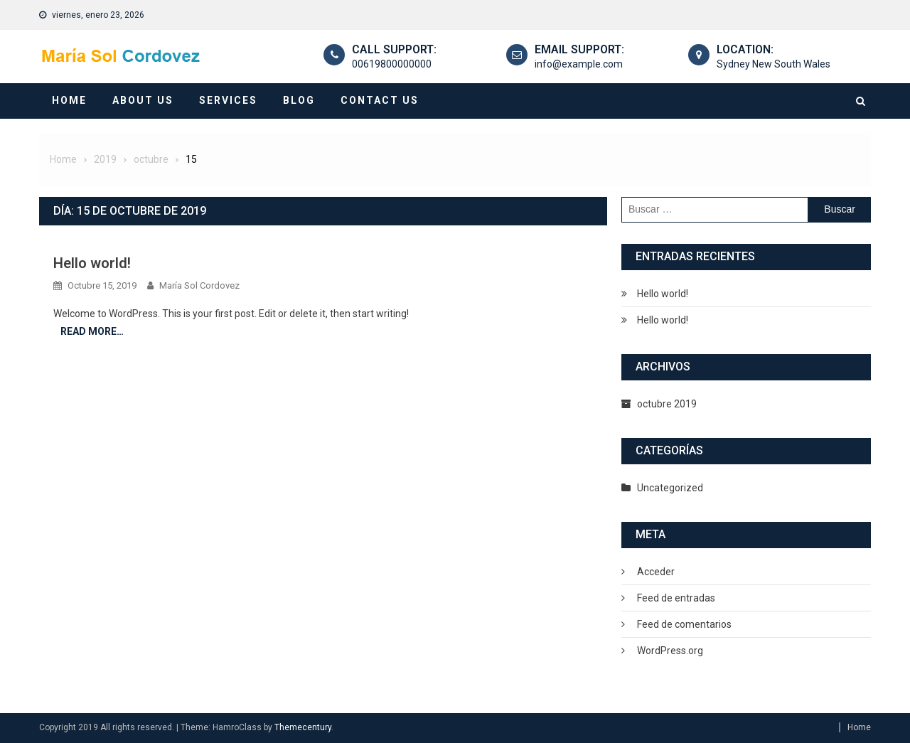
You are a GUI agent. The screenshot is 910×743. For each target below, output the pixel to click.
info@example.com (579, 64)
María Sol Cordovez (199, 285)
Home (69, 100)
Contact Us (380, 100)
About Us (142, 100)
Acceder (656, 571)
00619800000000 (392, 64)
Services (228, 100)
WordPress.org (670, 650)
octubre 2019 (667, 404)
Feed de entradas (676, 598)
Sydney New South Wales (773, 64)
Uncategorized (670, 487)
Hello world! (92, 263)
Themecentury (302, 727)
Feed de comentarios (684, 624)
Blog (299, 100)
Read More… (92, 331)
